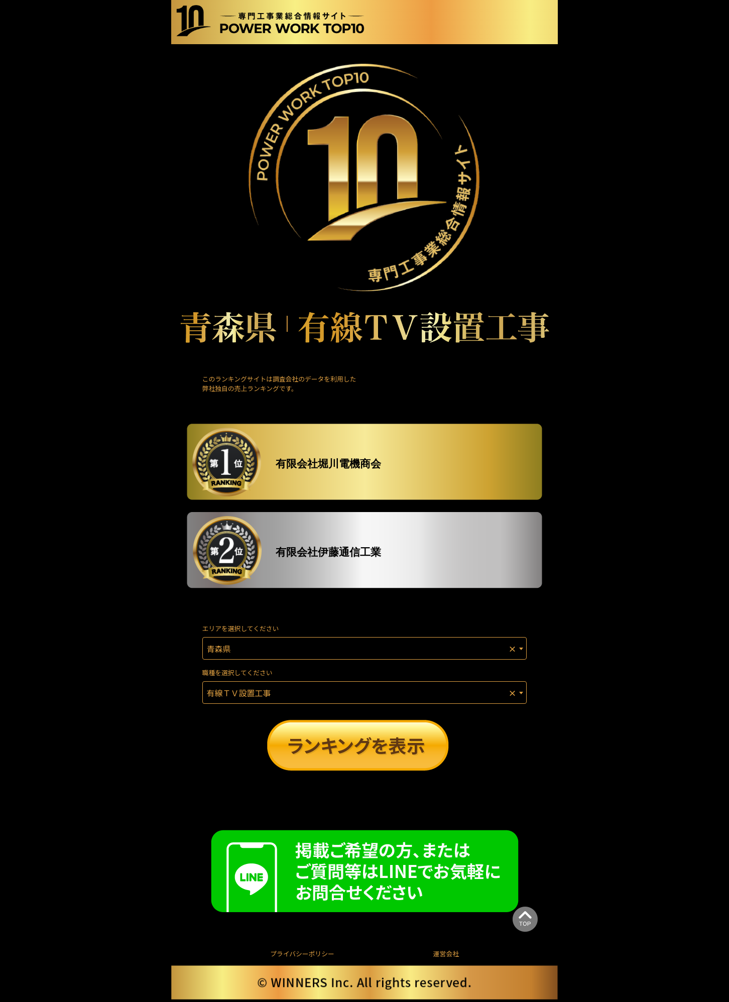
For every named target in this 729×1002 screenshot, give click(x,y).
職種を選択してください (237, 672)
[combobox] (364, 648)
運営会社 (446, 953)
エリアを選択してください (240, 628)
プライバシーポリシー (302, 953)
